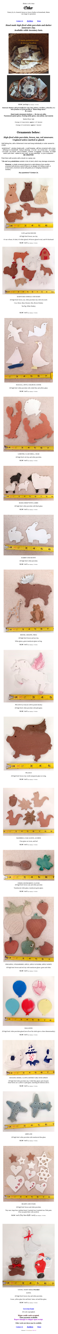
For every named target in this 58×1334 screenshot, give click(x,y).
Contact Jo (19, 21)
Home (39, 21)
